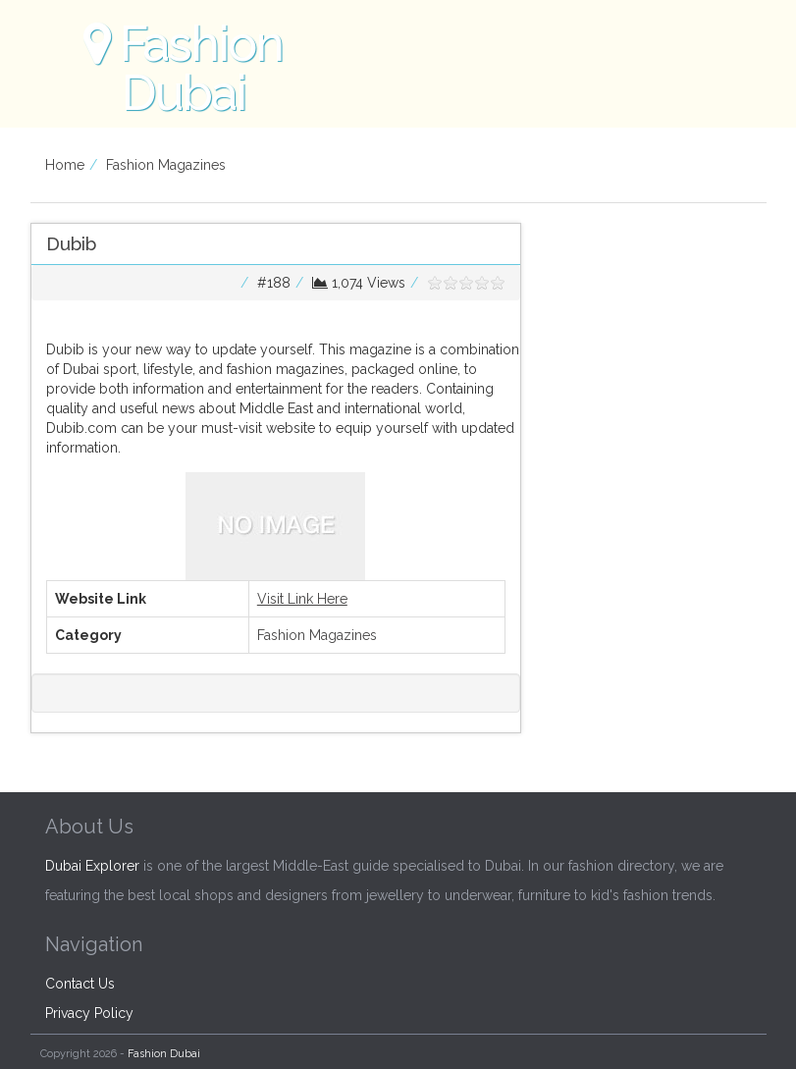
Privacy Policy (89, 1013)
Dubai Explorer (92, 866)
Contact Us (80, 983)
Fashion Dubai (164, 1053)
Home (64, 165)
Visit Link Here (302, 599)
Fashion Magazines (166, 165)
